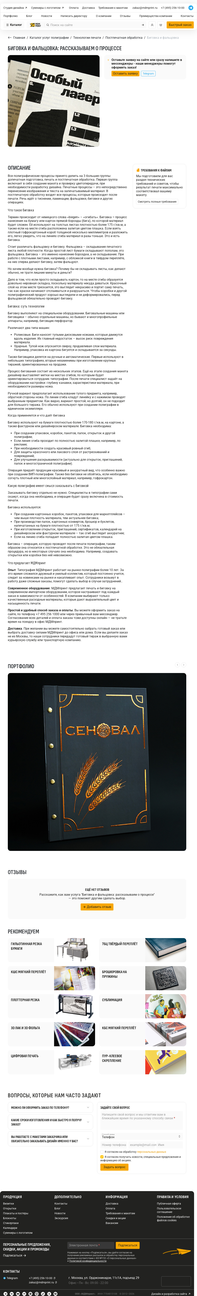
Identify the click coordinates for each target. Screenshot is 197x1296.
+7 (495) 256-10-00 (172, 7)
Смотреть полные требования (157, 201)
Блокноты (9, 1218)
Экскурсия (61, 1218)
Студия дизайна (15, 8)
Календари (10, 1227)
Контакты (187, 16)
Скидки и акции (116, 1218)
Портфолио (10, 16)
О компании (103, 16)
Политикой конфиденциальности (87, 1261)
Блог (29, 16)
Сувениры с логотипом (47, 8)
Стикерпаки (11, 1223)
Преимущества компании (155, 16)
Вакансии (112, 1223)
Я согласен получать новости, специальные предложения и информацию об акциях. (140, 1158)
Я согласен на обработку (133, 1151)
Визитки (8, 1203)
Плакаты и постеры (15, 1213)
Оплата (74, 7)
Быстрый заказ (180, 25)
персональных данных (151, 1151)
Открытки (9, 1208)
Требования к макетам (113, 7)
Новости (46, 16)
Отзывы (125, 16)
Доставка (88, 7)
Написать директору (74, 16)
